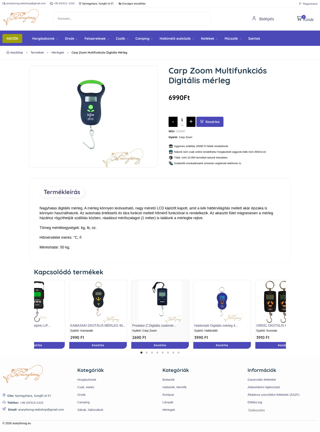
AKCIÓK (12, 38)
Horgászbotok (45, 38)
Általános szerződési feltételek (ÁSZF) (273, 395)
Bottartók (168, 379)
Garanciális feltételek (262, 379)
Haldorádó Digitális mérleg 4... (216, 326)
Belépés (263, 19)
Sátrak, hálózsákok (90, 410)
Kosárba (210, 122)
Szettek (254, 38)
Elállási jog (255, 402)
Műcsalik (232, 38)
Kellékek (209, 38)
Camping (144, 38)
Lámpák (167, 402)
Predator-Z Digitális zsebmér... (154, 326)
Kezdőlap (15, 52)
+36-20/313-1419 (31, 403)
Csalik (122, 38)
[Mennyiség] (182, 122)
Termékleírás (63, 192)
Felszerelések (96, 38)
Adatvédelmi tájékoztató (264, 387)
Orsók (71, 38)
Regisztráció (308, 3)
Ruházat (168, 395)
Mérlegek (57, 52)
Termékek (37, 52)
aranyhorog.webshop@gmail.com (24, 3)
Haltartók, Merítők (174, 387)
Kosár (305, 19)
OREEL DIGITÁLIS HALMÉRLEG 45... (284, 326)
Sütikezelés (256, 410)
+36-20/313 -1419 (62, 3)
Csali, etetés (85, 387)
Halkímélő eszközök (177, 38)
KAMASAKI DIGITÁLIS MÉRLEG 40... (98, 326)
